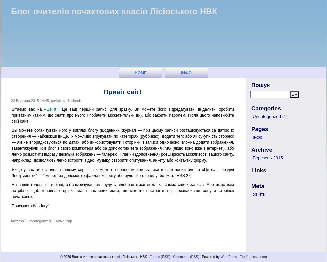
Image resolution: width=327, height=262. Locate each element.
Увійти (259, 194)
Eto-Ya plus (248, 257)
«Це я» (51, 109)
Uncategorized (39, 221)
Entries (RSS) (160, 257)
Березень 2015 (268, 157)
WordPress (228, 257)
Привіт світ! (123, 91)
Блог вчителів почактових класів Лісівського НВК (114, 11)
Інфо (186, 73)
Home (141, 73)
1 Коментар (62, 221)
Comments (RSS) (186, 257)
